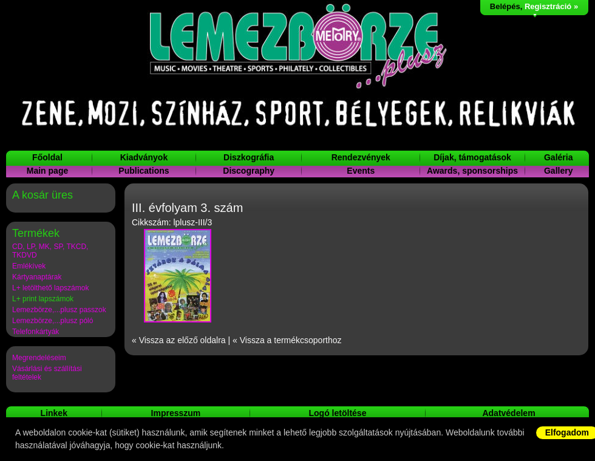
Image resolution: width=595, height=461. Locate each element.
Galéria (558, 157)
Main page (47, 171)
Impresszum (176, 413)
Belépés (505, 6)
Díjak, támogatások (472, 157)
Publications (143, 171)
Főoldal (47, 157)
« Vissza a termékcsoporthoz (287, 340)
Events (361, 171)
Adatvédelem (508, 413)
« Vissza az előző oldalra (179, 340)
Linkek (54, 413)
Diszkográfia (248, 157)
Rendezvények (361, 157)
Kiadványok (144, 157)
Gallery (558, 171)
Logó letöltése (338, 413)
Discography (248, 171)
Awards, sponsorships (472, 171)
